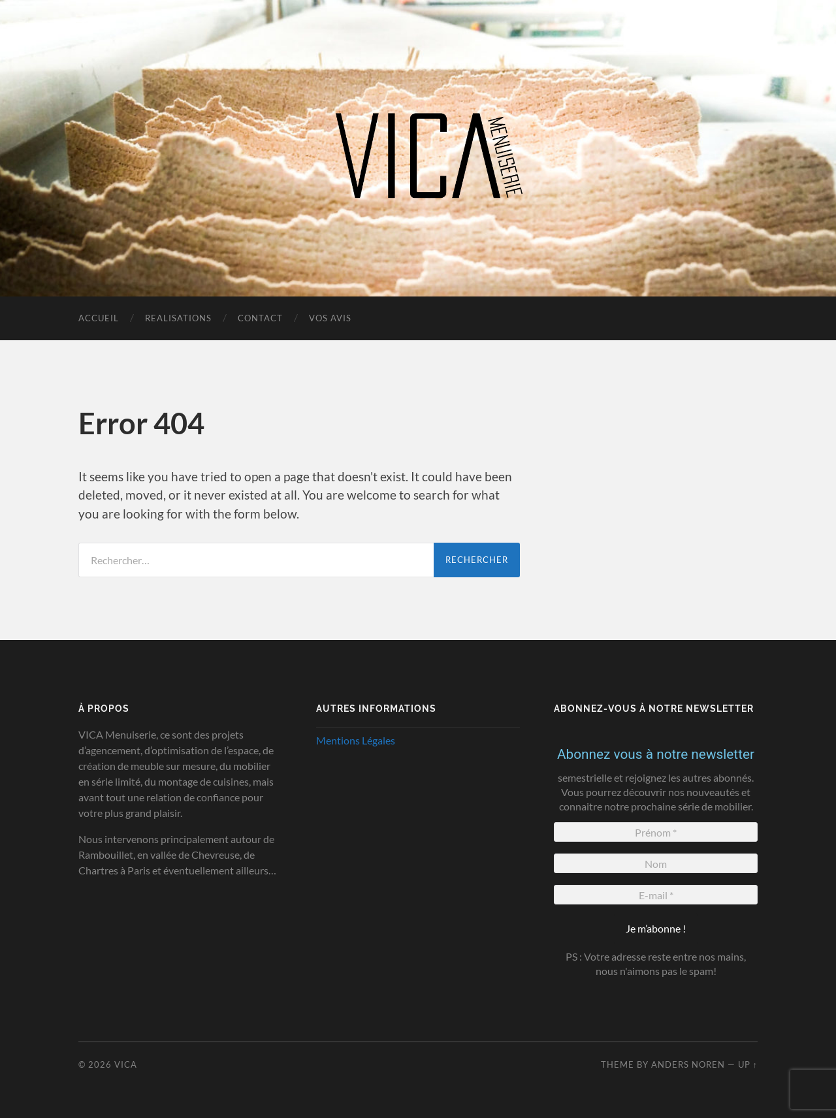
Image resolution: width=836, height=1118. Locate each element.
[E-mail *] (656, 894)
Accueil (98, 318)
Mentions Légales (355, 740)
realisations (178, 318)
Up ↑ (748, 1064)
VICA (125, 1064)
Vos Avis (330, 318)
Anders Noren (688, 1064)
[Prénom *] (656, 832)
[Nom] (656, 863)
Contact (260, 318)
